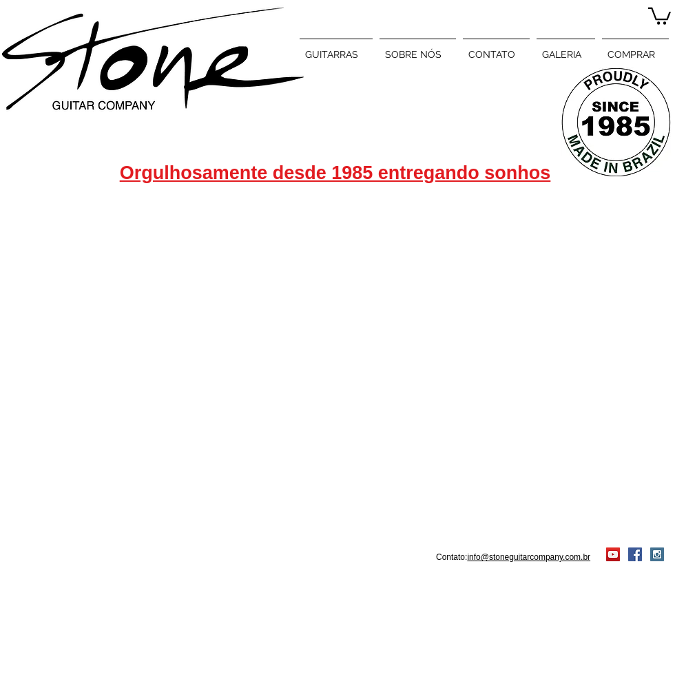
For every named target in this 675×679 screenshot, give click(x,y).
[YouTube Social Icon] (613, 554)
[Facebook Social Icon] (635, 554)
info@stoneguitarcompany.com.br (528, 557)
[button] (659, 15)
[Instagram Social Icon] (657, 554)
